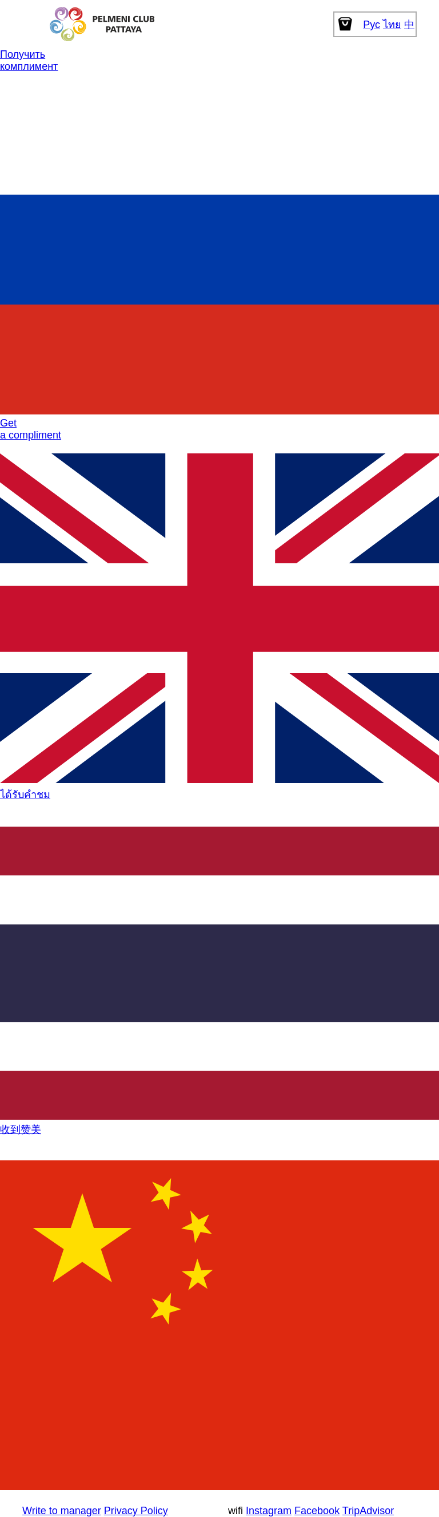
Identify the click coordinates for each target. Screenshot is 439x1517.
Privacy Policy (136, 1510)
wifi (235, 1510)
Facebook (317, 1510)
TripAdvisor (368, 1510)
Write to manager (61, 1510)
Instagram (269, 1510)
